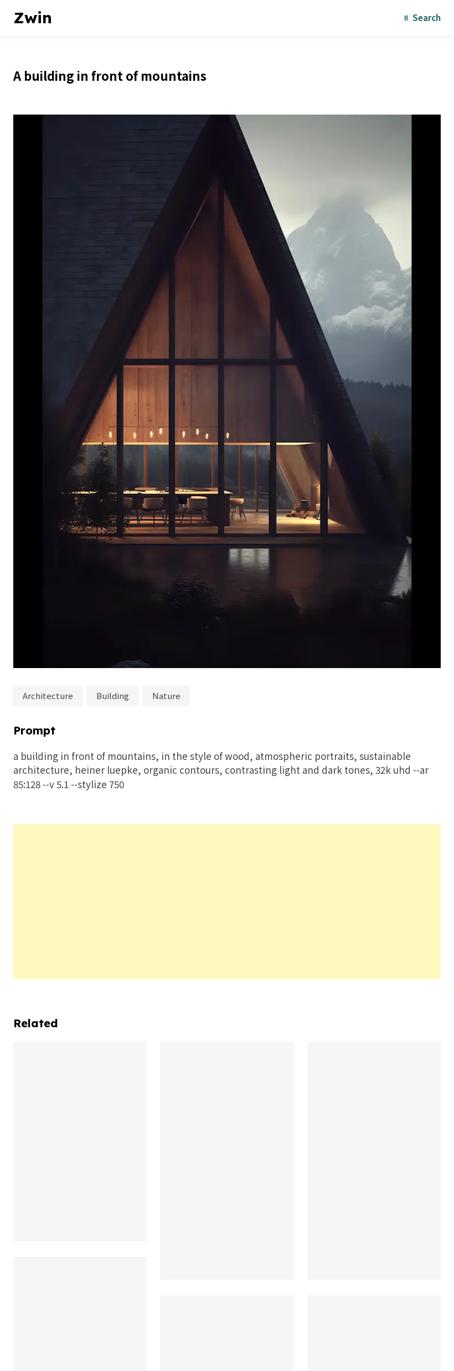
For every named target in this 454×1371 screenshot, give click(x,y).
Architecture (48, 695)
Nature (166, 695)
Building (112, 695)
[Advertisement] (227, 901)
